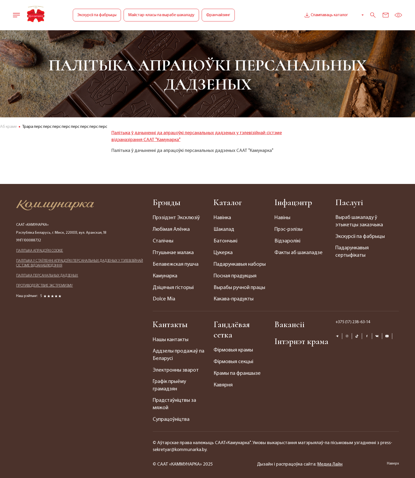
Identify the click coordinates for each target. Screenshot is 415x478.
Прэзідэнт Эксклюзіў (176, 217)
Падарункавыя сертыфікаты (351, 251)
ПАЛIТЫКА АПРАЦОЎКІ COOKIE (39, 251)
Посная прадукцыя (235, 274)
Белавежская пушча (176, 263)
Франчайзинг (218, 15)
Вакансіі (289, 322)
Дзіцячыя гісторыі (173, 286)
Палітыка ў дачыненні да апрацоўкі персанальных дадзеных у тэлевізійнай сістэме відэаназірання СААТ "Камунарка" (196, 136)
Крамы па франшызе (237, 371)
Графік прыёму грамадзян (169, 383)
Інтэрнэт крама (301, 339)
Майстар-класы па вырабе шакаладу (161, 15)
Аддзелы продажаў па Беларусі (178, 353)
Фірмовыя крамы (233, 348)
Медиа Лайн (329, 461)
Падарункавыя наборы (239, 263)
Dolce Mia (164, 297)
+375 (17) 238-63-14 (353, 320)
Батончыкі (225, 240)
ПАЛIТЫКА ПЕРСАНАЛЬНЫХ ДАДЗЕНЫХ (47, 276)
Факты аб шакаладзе (298, 252)
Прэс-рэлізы (288, 229)
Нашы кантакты (170, 338)
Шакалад (224, 229)
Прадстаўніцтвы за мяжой (174, 402)
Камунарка (165, 274)
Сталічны (163, 240)
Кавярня (223, 382)
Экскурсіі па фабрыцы (96, 15)
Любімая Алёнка (171, 229)
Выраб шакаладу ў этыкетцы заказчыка (359, 221)
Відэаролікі (287, 240)
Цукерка (223, 252)
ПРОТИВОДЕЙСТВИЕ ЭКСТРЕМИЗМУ (44, 286)
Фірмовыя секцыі (233, 359)
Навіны (282, 217)
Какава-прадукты (233, 297)
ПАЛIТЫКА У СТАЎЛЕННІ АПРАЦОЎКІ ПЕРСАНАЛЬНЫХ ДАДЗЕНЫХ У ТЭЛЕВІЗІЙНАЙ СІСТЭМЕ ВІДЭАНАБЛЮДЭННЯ (79, 263)
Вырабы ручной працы (239, 286)
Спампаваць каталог (325, 15)
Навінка (222, 217)
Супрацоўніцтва (171, 417)
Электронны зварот (176, 368)
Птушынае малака (173, 252)
